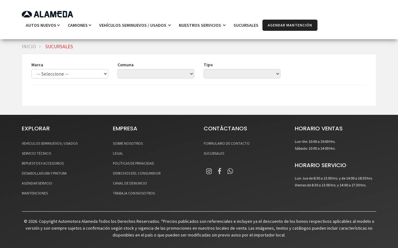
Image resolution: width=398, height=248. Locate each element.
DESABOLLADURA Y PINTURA (44, 173)
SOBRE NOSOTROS (128, 143)
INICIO (29, 46)
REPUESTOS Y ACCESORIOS (43, 163)
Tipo (208, 65)
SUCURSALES (246, 25)
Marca (37, 65)
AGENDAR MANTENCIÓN (290, 25)
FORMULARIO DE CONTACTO (227, 143)
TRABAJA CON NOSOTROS (134, 193)
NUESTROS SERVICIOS (202, 25)
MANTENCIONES (35, 193)
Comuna (126, 65)
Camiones (79, 25)
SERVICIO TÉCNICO (36, 153)
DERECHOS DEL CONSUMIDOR (136, 173)
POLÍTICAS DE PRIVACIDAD (133, 163)
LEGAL (118, 153)
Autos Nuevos (43, 25)
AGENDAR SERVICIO (37, 183)
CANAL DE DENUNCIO (130, 183)
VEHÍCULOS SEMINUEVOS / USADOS (135, 25)
